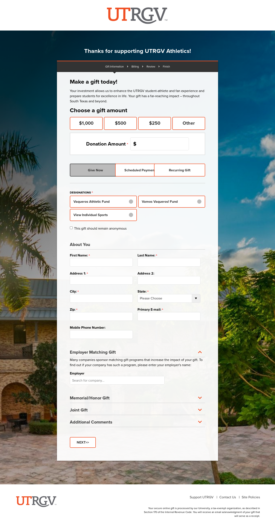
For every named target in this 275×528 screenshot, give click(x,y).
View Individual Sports (90, 214)
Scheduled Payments (137, 170)
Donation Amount (107, 143)
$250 (154, 123)
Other (189, 123)
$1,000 (86, 123)
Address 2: (146, 273)
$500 (120, 123)
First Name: (80, 255)
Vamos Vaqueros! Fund (160, 201)
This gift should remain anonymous (100, 228)
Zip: (73, 309)
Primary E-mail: (150, 309)
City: (74, 291)
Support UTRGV (202, 496)
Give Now (92, 170)
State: (143, 291)
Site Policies (251, 496)
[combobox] (117, 380)
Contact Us (227, 496)
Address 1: (79, 273)
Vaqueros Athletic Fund (91, 201)
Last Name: (147, 255)
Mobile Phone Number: (87, 327)
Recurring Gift (183, 170)
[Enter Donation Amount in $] (159, 143)
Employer (77, 373)
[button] (137, 351)
